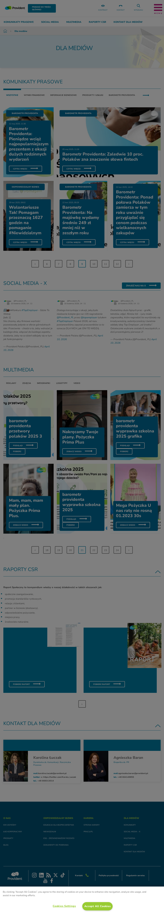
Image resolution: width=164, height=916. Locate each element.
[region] (82, 901)
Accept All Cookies (97, 906)
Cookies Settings (64, 906)
